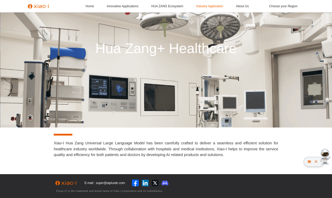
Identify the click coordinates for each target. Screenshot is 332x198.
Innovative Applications (123, 6)
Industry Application (209, 6)
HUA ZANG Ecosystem (167, 6)
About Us (242, 6)
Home (90, 6)
